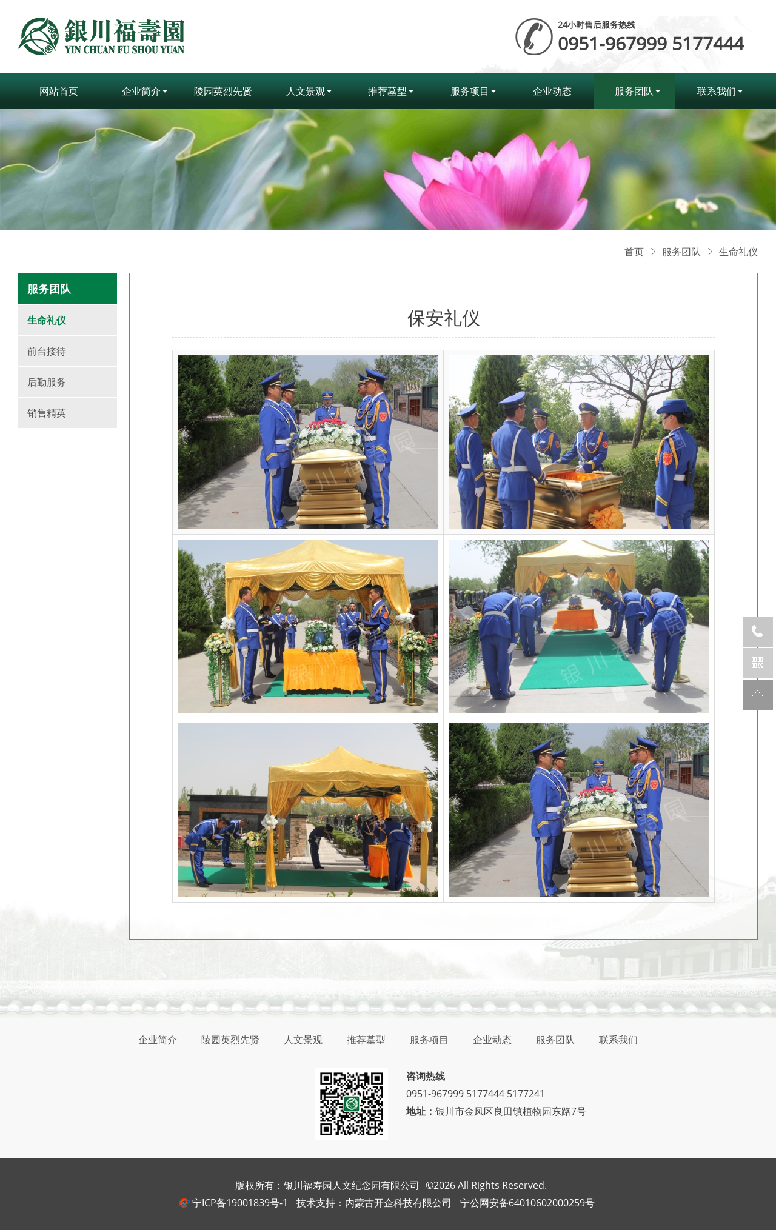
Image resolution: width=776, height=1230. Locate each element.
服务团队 (634, 91)
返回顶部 (758, 695)
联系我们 (716, 91)
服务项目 (469, 91)
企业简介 (141, 91)
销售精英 (46, 412)
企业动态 (552, 91)
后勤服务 (46, 382)
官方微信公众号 (758, 663)
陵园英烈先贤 (223, 91)
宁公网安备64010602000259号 (527, 1202)
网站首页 (58, 91)
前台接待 (46, 351)
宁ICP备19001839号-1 (240, 1202)
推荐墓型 (387, 91)
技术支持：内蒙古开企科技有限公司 (374, 1202)
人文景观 (305, 91)
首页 (634, 251)
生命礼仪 (738, 251)
